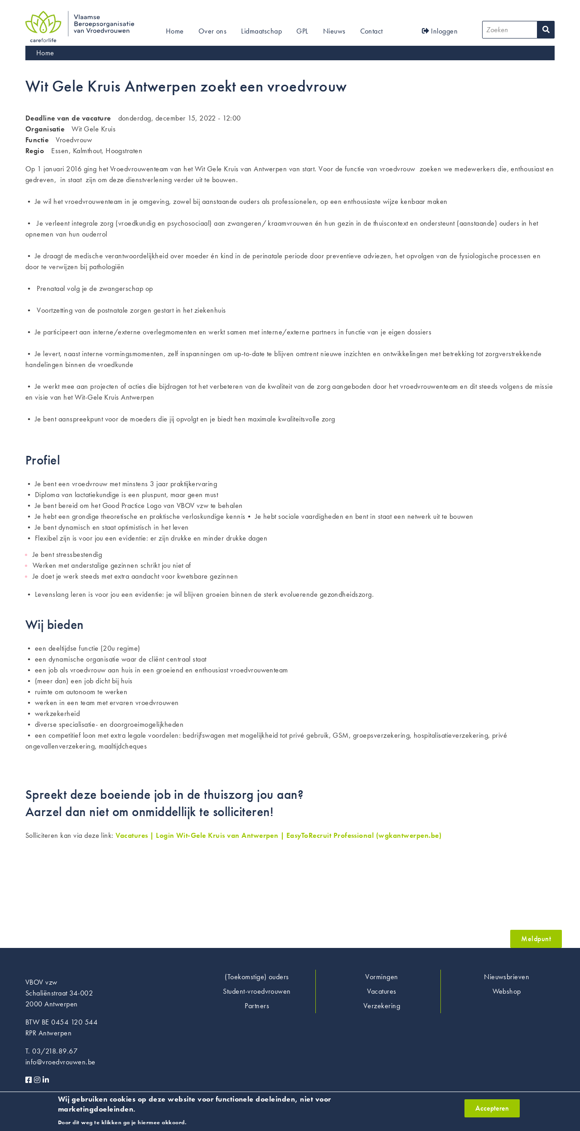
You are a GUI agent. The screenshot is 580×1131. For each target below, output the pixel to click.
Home (175, 31)
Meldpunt (536, 938)
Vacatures (381, 991)
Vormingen (381, 976)
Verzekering (381, 1005)
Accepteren (492, 1111)
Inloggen (440, 31)
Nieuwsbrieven (506, 976)
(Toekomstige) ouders (257, 976)
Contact (371, 31)
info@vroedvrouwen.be (60, 1062)
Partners (257, 1005)
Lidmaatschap (261, 31)
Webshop (507, 991)
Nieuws (334, 31)
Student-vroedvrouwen (257, 991)
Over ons (212, 31)
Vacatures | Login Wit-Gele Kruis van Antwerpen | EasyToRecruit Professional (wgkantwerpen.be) (278, 835)
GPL (302, 31)
